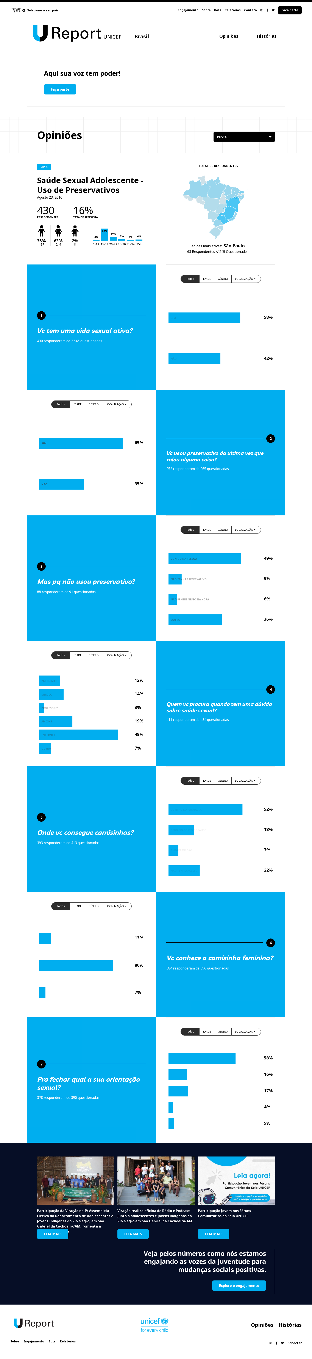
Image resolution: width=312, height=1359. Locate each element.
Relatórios (233, 10)
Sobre (206, 10)
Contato (250, 10)
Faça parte (290, 10)
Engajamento (188, 10)
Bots (217, 10)
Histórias (266, 36)
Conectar (294, 1343)
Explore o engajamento (239, 1285)
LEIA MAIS (52, 1234)
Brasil (141, 36)
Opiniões (228, 36)
